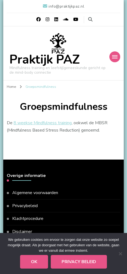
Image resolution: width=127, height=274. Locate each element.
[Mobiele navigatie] (114, 56)
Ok (34, 262)
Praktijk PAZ (44, 59)
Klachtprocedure (27, 219)
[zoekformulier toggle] (90, 19)
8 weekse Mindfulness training (43, 123)
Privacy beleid (79, 262)
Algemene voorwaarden (35, 193)
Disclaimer (22, 232)
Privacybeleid (25, 206)
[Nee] (120, 253)
